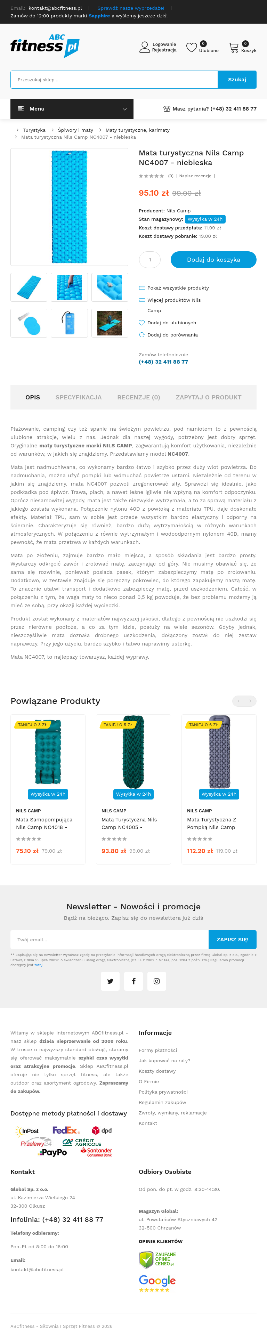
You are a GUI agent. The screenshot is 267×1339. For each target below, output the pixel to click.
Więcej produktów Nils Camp (174, 305)
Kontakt (148, 1123)
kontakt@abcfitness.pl (37, 1269)
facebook (133, 981)
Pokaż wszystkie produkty (178, 288)
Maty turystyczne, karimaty (138, 130)
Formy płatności (158, 1050)
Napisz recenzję (195, 176)
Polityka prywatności (163, 1092)
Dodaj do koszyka (214, 259)
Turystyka (34, 130)
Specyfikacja (79, 397)
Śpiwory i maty (75, 130)
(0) (170, 176)
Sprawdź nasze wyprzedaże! (131, 8)
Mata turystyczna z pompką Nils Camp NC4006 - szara (211, 827)
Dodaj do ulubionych (171, 322)
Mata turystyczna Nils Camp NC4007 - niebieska (78, 137)
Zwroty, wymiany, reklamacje (173, 1112)
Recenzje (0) (138, 397)
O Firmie (149, 1081)
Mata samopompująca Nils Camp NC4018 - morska (44, 827)
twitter (110, 981)
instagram (156, 981)
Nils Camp (178, 210)
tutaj (38, 965)
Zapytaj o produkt (209, 397)
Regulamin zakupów (162, 1102)
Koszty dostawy (157, 1071)
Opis (32, 397)
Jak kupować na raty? (165, 1060)
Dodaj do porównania (172, 335)
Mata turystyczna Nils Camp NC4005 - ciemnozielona (129, 827)
